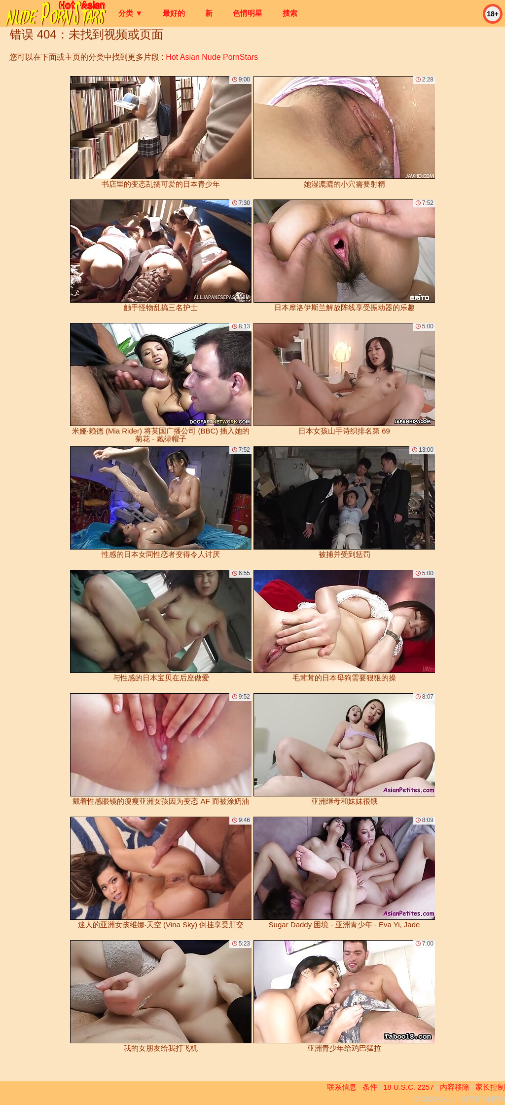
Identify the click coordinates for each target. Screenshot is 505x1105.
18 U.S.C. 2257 (408, 1087)
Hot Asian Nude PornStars (212, 57)
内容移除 (454, 1087)
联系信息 (342, 1087)
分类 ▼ (130, 13)
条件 (369, 1087)
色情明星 (247, 13)
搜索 (290, 13)
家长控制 (490, 1087)
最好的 (174, 13)
